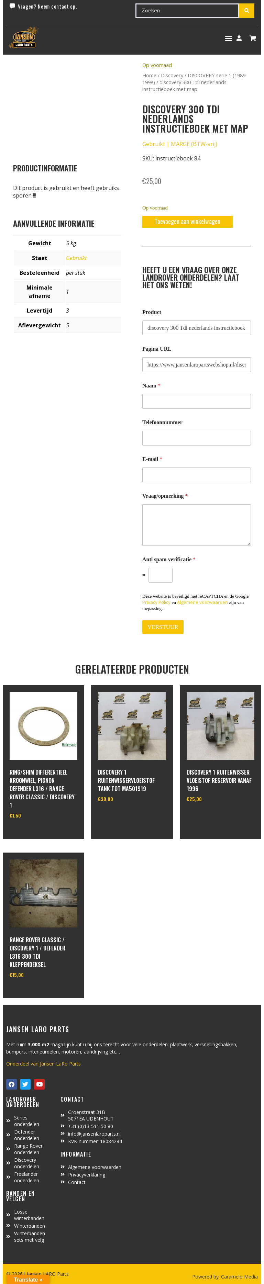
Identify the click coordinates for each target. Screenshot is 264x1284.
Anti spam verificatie (169, 559)
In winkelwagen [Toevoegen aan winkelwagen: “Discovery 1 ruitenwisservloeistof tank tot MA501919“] (123, 816)
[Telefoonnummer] (196, 438)
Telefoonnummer (162, 422)
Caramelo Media (239, 1276)
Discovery (172, 75)
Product (151, 312)
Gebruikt (76, 258)
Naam (151, 385)
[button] (228, 38)
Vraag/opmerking (165, 496)
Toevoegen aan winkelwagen (187, 221)
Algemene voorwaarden (202, 602)
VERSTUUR (162, 627)
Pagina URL (157, 349)
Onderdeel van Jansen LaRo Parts (43, 1063)
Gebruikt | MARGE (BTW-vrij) (179, 144)
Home (149, 75)
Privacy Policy (156, 602)
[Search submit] (246, 10)
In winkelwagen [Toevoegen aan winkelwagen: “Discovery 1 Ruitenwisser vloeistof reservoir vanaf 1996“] (212, 816)
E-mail (152, 459)
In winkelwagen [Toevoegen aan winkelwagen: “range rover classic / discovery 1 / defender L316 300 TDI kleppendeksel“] (35, 992)
